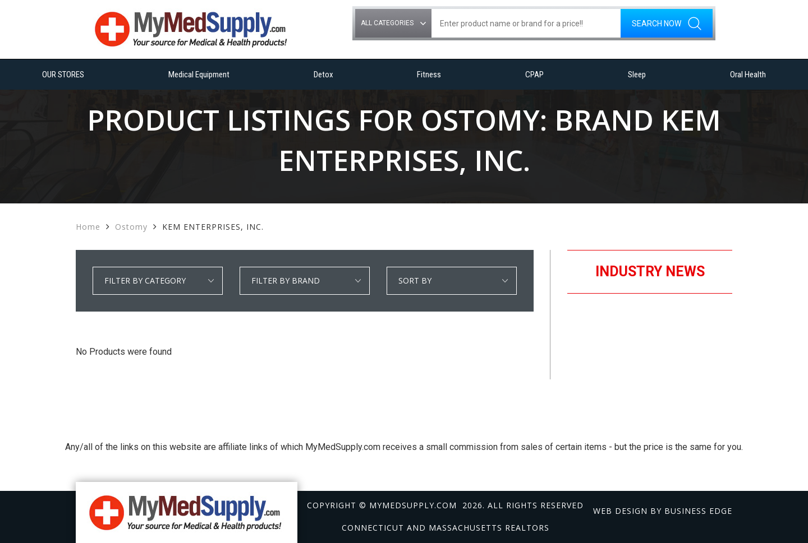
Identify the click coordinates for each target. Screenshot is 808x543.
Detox (323, 74)
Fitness (429, 74)
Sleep (637, 74)
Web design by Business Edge (662, 510)
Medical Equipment (198, 74)
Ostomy (131, 226)
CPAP (534, 74)
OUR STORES (63, 74)
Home (88, 226)
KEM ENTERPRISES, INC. (213, 226)
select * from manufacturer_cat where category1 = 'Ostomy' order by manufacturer (305, 281)
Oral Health (748, 74)
